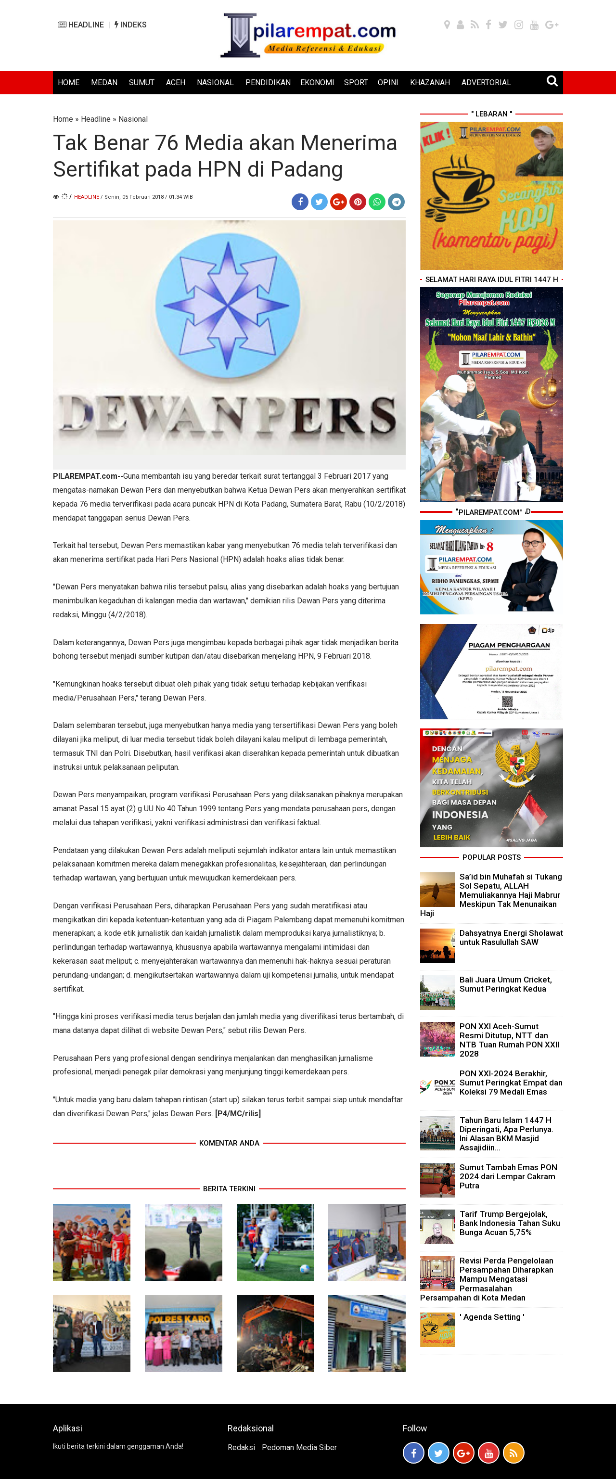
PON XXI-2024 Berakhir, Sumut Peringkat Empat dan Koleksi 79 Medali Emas (511, 1082)
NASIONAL (215, 82)
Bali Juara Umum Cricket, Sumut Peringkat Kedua (506, 984)
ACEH (175, 82)
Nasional (133, 119)
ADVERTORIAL (486, 82)
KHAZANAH (430, 82)
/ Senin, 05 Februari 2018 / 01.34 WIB (147, 197)
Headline (96, 119)
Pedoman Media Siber (299, 1447)
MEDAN (104, 82)
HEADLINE (81, 24)
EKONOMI (317, 82)
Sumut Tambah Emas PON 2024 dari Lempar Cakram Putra (508, 1176)
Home (63, 119)
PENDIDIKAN (268, 82)
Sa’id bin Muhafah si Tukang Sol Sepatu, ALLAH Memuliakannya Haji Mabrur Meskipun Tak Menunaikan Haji (491, 895)
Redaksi (241, 1447)
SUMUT (141, 82)
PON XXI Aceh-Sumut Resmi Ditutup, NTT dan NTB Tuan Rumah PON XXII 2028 (509, 1040)
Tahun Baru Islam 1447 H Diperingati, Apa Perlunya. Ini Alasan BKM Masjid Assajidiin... (506, 1134)
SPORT (356, 82)
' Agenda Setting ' (492, 1317)
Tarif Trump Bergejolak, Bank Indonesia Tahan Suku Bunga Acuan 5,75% (510, 1223)
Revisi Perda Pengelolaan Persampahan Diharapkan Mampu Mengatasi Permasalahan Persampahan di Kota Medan (486, 1279)
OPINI (388, 82)
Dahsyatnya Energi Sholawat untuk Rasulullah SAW (511, 937)
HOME (68, 82)
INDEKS (131, 24)
